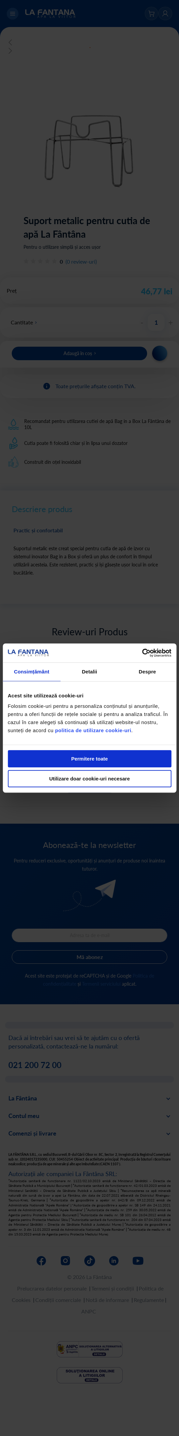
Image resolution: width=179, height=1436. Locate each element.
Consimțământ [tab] (31, 671)
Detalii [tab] (89, 671)
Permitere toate (89, 759)
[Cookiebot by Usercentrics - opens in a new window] (142, 652)
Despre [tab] (147, 671)
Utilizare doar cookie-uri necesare (89, 778)
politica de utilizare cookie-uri (93, 730)
